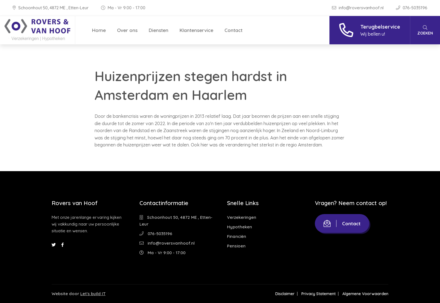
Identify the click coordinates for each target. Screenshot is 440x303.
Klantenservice (196, 30)
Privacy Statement (318, 293)
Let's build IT (93, 293)
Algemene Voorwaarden (365, 293)
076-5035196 (411, 7)
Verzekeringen (241, 217)
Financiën (236, 236)
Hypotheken (239, 226)
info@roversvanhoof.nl (358, 7)
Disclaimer (285, 293)
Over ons (127, 30)
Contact (233, 30)
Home (99, 30)
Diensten (158, 30)
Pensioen (236, 246)
